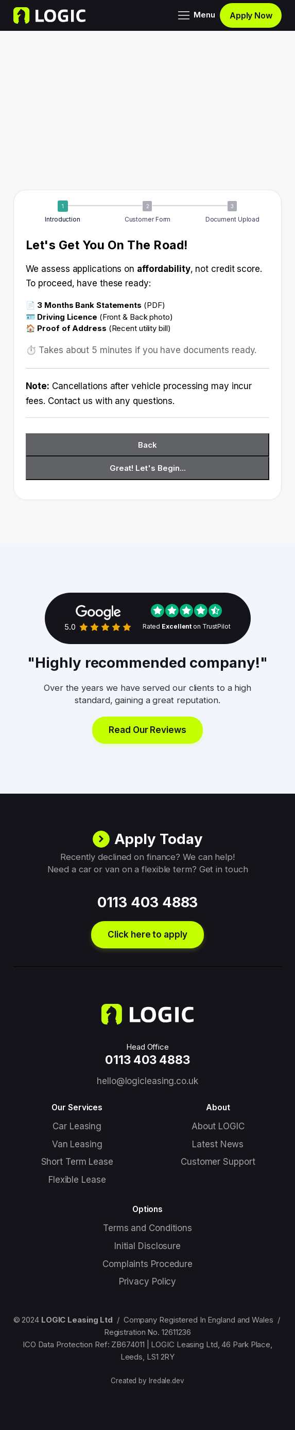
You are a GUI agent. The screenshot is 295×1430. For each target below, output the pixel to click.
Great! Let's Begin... (148, 468)
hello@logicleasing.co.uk (147, 1081)
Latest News (218, 1144)
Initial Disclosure (147, 1246)
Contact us (70, 401)
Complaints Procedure (147, 1264)
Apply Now (251, 15)
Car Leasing (77, 1126)
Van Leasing (77, 1144)
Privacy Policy (148, 1281)
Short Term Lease (77, 1162)
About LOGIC (218, 1126)
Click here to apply (147, 934)
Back (147, 445)
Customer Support (218, 1162)
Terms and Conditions (147, 1228)
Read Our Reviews (147, 730)
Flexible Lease (77, 1180)
